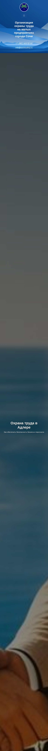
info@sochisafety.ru (24, 48)
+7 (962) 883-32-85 (24, 43)
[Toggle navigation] (24, 15)
